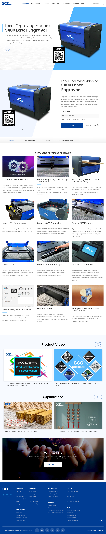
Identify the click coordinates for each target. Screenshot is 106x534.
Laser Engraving (53, 496)
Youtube (57, 530)
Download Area (53, 508)
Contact (76, 3)
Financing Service (72, 520)
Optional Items (30, 140)
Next (38, 129)
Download (66, 112)
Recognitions (20, 496)
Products (25, 3)
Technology (56, 3)
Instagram (42, 530)
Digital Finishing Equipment (37, 504)
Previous (17, 129)
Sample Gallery (20, 515)
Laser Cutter (33, 496)
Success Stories (21, 520)
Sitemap (101, 530)
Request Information (66, 140)
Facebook (37, 530)
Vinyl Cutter (32, 491)
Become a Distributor (73, 494)
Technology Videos (54, 494)
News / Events (20, 504)
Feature (11, 140)
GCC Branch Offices (73, 501)
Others (69, 499)
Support (46, 3)
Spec (48, 140)
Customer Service (72, 491)
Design (25, 530)
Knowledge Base (53, 491)
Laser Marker (33, 499)
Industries (19, 513)
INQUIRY (72, 126)
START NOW (53, 464)
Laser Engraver (33, 494)
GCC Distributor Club (73, 510)
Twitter (63, 530)
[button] (95, 3)
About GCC (19, 491)
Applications (35, 3)
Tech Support (52, 505)
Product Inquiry (71, 496)
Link (82, 3)
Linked (52, 530)
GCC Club (70, 513)
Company (66, 3)
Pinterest (47, 530)
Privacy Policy (92, 530)
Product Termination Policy (56, 510)
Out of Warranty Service (55, 513)
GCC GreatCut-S (72, 518)
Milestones (19, 494)
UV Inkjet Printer (34, 501)
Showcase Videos (21, 518)
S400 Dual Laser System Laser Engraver (7, 3)
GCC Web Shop (72, 515)
